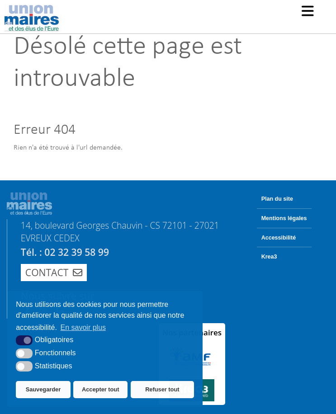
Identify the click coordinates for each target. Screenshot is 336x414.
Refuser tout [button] (162, 389)
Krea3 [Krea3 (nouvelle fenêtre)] (269, 257)
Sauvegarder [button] (43, 389)
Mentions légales (284, 218)
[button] (307, 12)
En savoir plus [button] (83, 327)
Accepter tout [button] (100, 389)
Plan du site (277, 199)
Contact (54, 272)
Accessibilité (278, 238)
